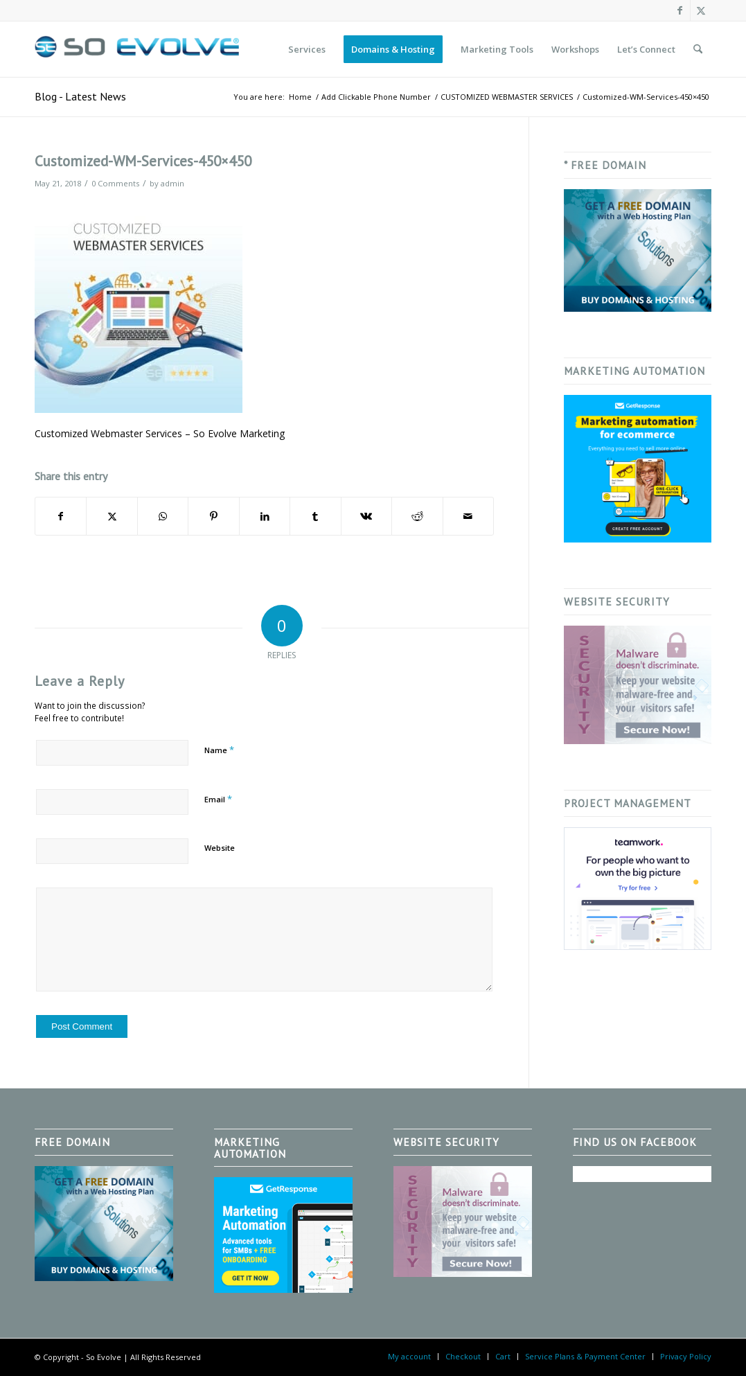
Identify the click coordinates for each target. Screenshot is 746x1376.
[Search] (697, 49)
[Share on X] (111, 516)
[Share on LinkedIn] (265, 516)
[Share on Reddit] (417, 516)
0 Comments (115, 183)
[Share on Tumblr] (315, 516)
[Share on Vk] (366, 516)
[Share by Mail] (468, 516)
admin (172, 183)
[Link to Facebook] (680, 10)
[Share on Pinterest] (213, 516)
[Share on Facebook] (60, 516)
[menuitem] (307, 49)
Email (218, 799)
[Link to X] (701, 10)
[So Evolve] (138, 49)
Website (219, 848)
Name (219, 749)
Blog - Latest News (80, 96)
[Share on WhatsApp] (163, 516)
